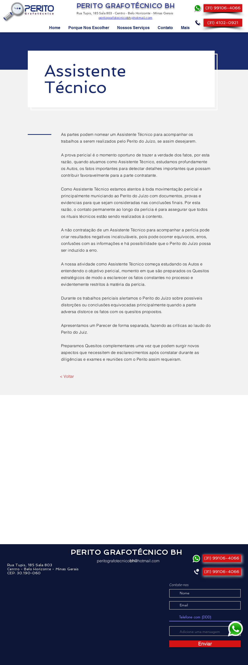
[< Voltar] (67, 376)
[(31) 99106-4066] (223, 8)
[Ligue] (198, 22)
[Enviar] (205, 643)
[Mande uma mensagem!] (235, 629)
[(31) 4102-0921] (223, 23)
